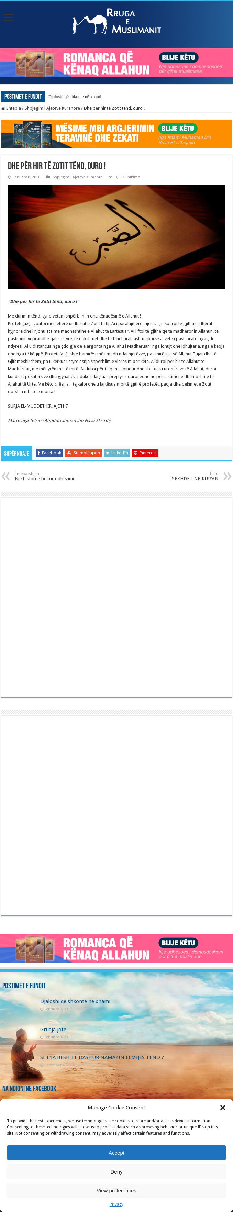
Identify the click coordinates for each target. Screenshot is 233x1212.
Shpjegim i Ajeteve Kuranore (52, 108)
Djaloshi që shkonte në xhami (74, 96)
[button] (222, 1107)
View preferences (116, 1190)
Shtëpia (11, 108)
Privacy (116, 1204)
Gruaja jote (53, 1029)
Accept (116, 1153)
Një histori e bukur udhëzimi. (50, 476)
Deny (116, 1172)
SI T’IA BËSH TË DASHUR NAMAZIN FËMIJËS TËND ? (102, 1057)
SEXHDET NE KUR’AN (183, 476)
